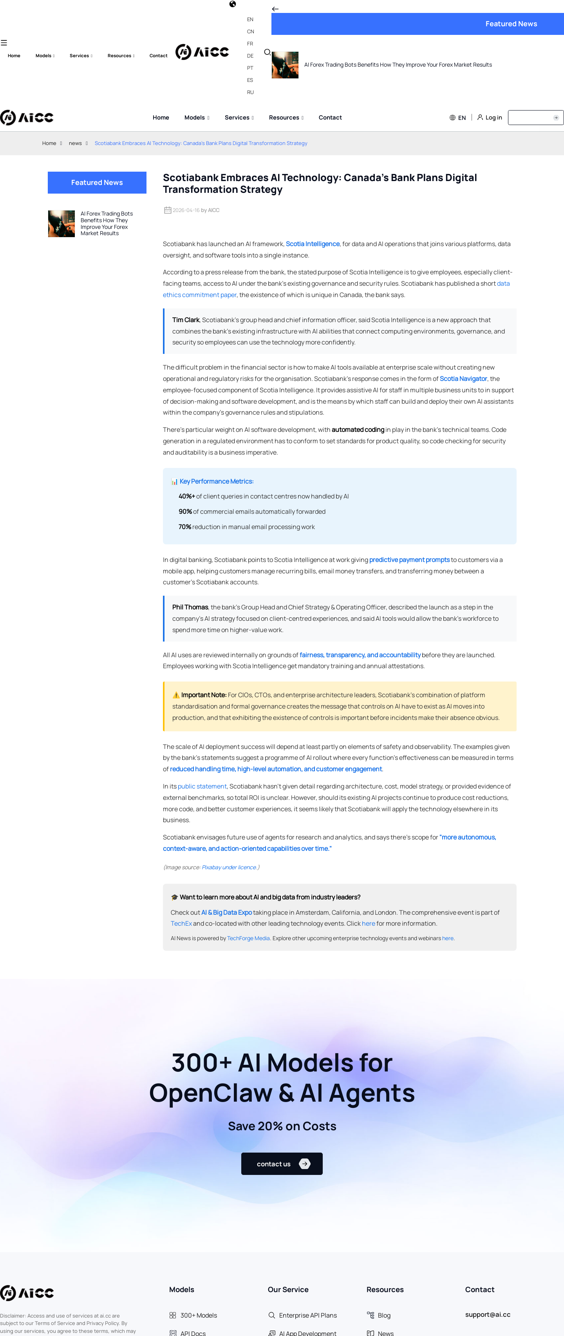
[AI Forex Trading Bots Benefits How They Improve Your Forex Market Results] (97, 120)
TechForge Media (248, 834)
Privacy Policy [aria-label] (503, 1325)
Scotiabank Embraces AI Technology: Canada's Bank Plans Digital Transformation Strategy (201, 39)
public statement (202, 682)
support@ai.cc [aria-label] (488, 1216)
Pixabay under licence (229, 763)
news (75, 39)
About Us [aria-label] (546, 1325)
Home (49, 39)
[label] (26, 14)
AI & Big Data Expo (226, 808)
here (368, 820)
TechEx (181, 820)
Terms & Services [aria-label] (449, 1325)
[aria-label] (218, 1218)
